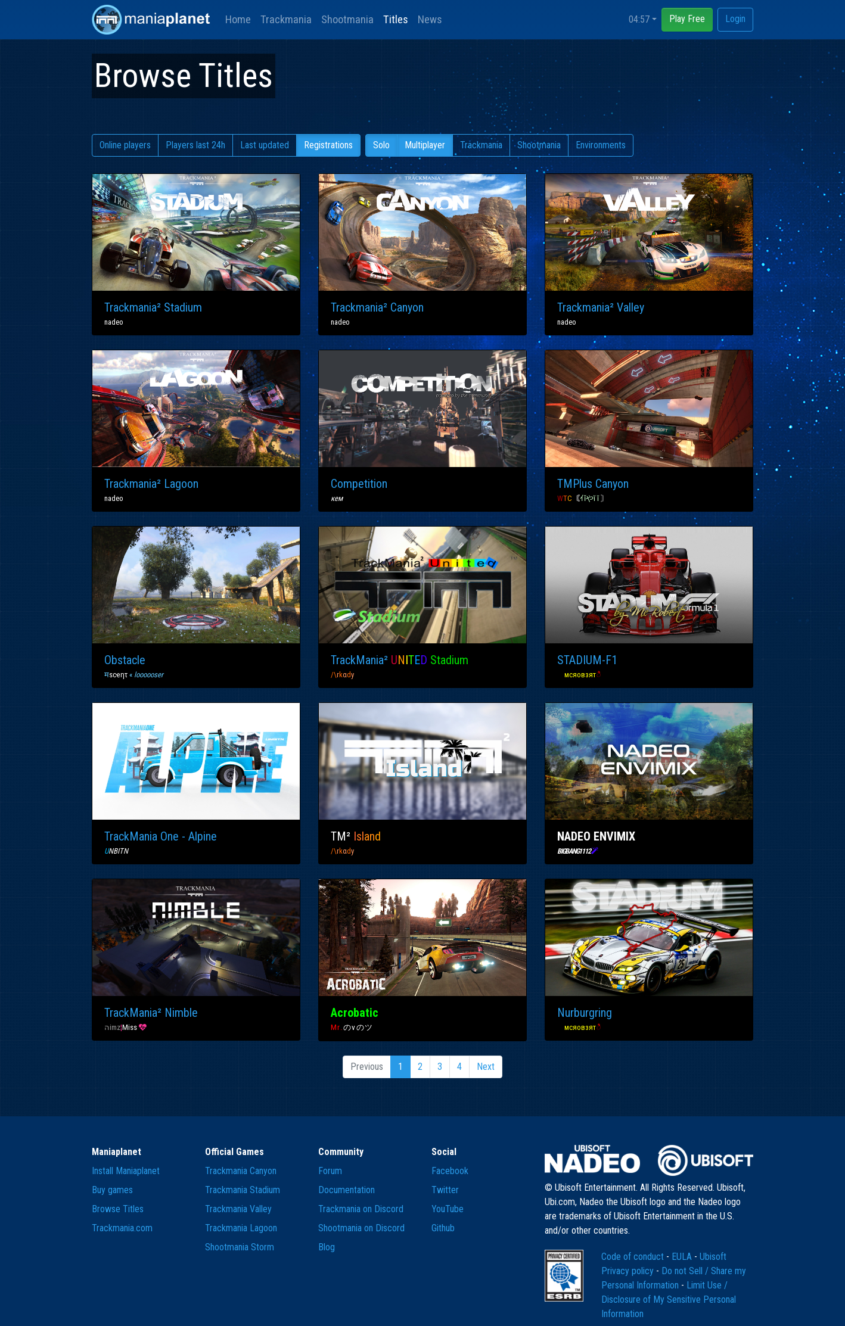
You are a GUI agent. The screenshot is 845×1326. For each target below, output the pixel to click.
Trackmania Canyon (241, 1170)
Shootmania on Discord (361, 1228)
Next (486, 1066)
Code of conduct (633, 1256)
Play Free (687, 18)
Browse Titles (118, 1209)
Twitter (445, 1190)
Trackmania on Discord (360, 1209)
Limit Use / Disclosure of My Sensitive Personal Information (668, 1299)
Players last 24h (195, 145)
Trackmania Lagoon (241, 1228)
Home (238, 19)
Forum (330, 1170)
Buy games (112, 1190)
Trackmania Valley (238, 1209)
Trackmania (286, 19)
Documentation (346, 1190)
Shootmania (347, 19)
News (430, 19)
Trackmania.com (122, 1228)
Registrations (328, 145)
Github (443, 1228)
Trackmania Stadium (242, 1190)
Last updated (264, 145)
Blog (326, 1247)
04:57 (639, 19)
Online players (125, 145)
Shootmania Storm (239, 1247)
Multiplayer (425, 145)
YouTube (447, 1209)
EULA (683, 1256)
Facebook (449, 1170)
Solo (381, 145)
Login (735, 18)
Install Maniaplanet (126, 1170)
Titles (395, 19)
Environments (601, 145)
